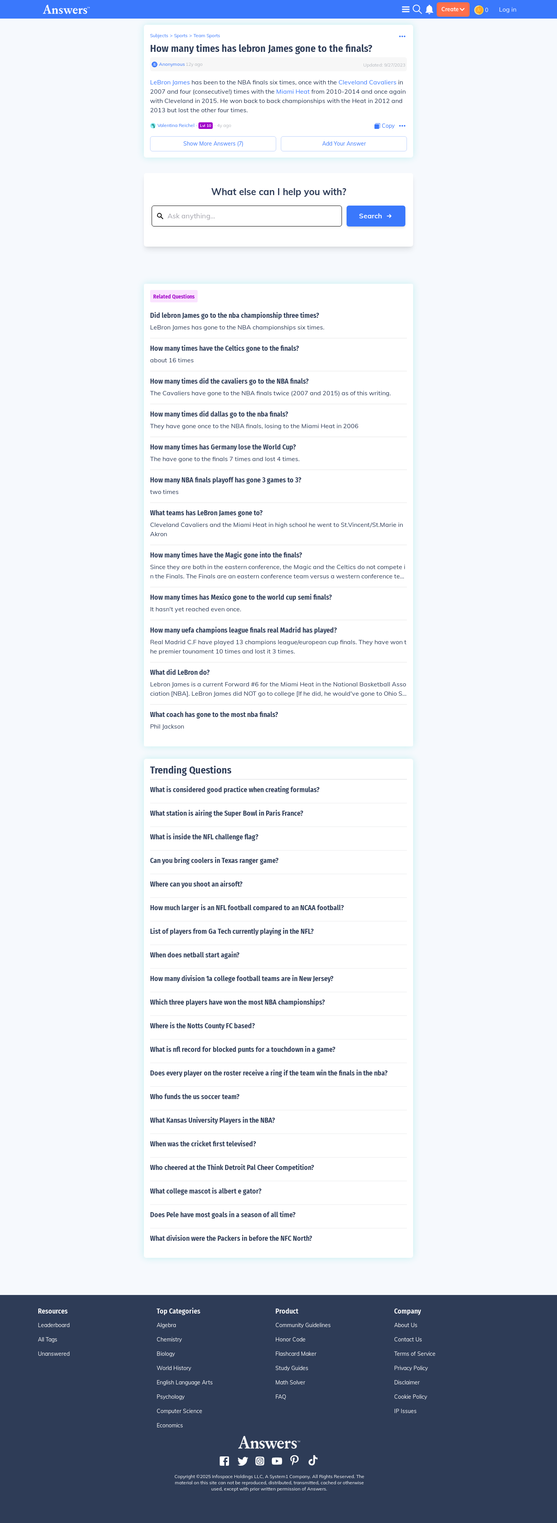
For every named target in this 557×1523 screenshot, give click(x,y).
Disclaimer (407, 1382)
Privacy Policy (411, 1368)
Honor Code (290, 1339)
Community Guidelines (303, 1325)
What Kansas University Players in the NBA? (212, 1120)
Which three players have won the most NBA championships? (237, 1002)
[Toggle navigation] (406, 9)
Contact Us (408, 1339)
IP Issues (405, 1411)
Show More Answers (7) (213, 143)
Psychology (171, 1396)
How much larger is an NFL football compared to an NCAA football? (247, 908)
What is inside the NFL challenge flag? (204, 837)
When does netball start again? (194, 955)
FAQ (280, 1396)
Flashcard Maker (295, 1353)
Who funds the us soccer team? (194, 1097)
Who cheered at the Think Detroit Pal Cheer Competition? (232, 1167)
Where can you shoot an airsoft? (196, 884)
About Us (405, 1325)
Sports (181, 35)
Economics (170, 1425)
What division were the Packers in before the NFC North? (231, 1238)
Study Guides (291, 1368)
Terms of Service (415, 1353)
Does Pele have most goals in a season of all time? (223, 1215)
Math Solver (290, 1382)
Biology (166, 1353)
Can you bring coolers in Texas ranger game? (214, 860)
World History (174, 1368)
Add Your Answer (344, 143)
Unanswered (54, 1353)
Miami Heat (293, 91)
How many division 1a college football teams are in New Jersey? (241, 978)
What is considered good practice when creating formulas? (235, 790)
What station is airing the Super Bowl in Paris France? (226, 813)
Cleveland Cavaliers (367, 82)
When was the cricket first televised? (203, 1144)
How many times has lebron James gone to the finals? (261, 49)
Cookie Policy (410, 1396)
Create (453, 9)
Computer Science (179, 1411)
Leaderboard (54, 1325)
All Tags (47, 1339)
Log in (507, 9)
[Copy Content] (384, 126)
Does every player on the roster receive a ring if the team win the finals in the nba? (269, 1073)
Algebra (166, 1325)
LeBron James (170, 82)
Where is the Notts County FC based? (202, 1026)
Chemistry (169, 1339)
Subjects (159, 35)
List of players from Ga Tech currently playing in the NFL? (232, 931)
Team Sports (206, 35)
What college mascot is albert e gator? (205, 1191)
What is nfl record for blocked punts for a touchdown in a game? (242, 1049)
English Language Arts (185, 1382)
